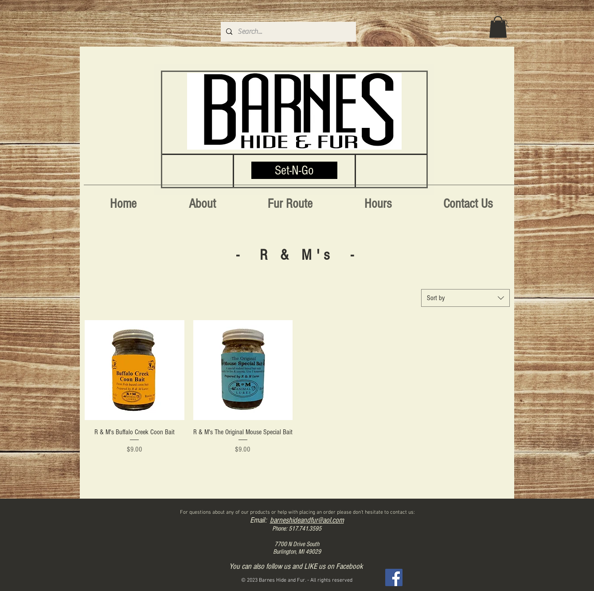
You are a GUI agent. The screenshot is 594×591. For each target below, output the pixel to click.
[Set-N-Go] (294, 170)
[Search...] (287, 32)
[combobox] (465, 298)
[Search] (505, 23)
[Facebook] (394, 577)
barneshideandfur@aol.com (307, 520)
